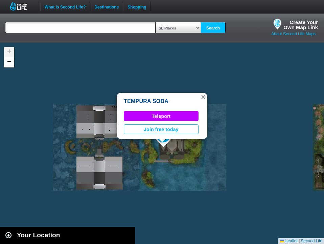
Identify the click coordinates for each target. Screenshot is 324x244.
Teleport (161, 116)
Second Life (22, 6)
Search (213, 28)
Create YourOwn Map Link (300, 24)
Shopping (137, 6)
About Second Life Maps (293, 34)
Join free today (161, 129)
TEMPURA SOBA (146, 101)
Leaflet (288, 241)
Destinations (106, 6)
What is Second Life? (65, 6)
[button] (203, 97)
